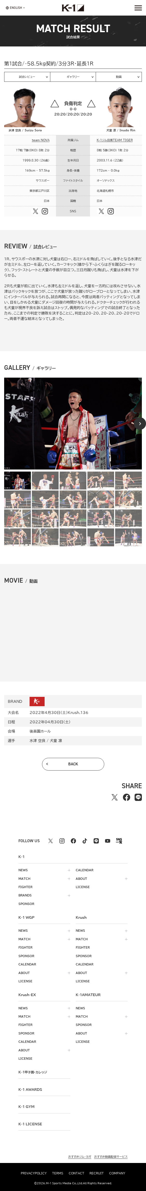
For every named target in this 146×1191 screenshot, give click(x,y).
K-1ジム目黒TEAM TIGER (115, 140)
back (73, 764)
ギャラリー (73, 76)
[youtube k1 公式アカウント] (107, 841)
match (24, 878)
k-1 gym (26, 1106)
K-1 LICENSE (30, 1124)
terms (57, 1173)
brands (25, 895)
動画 (119, 76)
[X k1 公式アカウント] (50, 841)
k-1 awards (30, 1089)
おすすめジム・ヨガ (79, 1156)
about (81, 878)
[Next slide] (140, 423)
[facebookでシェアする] (126, 797)
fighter (25, 887)
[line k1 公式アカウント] (96, 841)
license (83, 887)
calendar (84, 870)
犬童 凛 (56, 741)
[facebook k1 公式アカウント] (73, 841)
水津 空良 (37, 741)
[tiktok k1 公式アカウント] (84, 841)
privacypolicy (34, 1173)
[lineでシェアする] (138, 797)
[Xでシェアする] (115, 797)
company (117, 1173)
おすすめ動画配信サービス (111, 1156)
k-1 (32, 1072)
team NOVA (41, 140)
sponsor (26, 903)
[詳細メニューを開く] (138, 8)
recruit (96, 1173)
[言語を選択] (14, 7)
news (23, 870)
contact (76, 1173)
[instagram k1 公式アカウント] (62, 841)
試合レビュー (27, 76)
